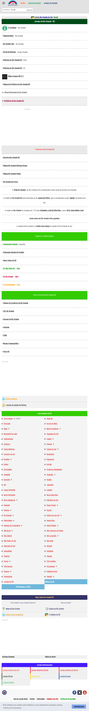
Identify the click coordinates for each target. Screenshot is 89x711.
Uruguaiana (51, 566)
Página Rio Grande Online (12, 174)
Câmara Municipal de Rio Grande (15, 92)
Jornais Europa (65, 676)
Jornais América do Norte (69, 670)
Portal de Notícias (9, 52)
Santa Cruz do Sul (53, 515)
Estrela (49, 464)
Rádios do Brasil (50, 657)
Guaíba (49, 480)
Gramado (50, 475)
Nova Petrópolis (9, 495)
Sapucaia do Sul (9, 546)
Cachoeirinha (8, 439)
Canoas (49, 444)
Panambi (7, 505)
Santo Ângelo (51, 526)
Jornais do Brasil (34, 3)
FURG (5, 335)
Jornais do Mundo (50, 3)
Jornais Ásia (35, 676)
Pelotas (6, 510)
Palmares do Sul (52, 500)
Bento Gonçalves (52, 429)
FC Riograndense (9, 285)
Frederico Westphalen (54, 470)
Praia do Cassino (20, 190)
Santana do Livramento (12, 526)
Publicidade (41, 699)
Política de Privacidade (68, 699)
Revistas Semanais (8, 657)
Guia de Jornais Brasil (21, 699)
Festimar (6, 327)
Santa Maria (8, 521)
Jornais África (8, 676)
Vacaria (6, 571)
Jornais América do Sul (11, 670)
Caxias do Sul (51, 449)
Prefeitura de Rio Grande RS (14, 101)
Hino (18, 268)
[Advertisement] (44, 125)
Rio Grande (7, 515)
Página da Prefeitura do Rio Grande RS (16, 84)
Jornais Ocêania (8, 682)
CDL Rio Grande (8, 311)
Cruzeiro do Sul (9, 454)
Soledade (50, 551)
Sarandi (49, 546)
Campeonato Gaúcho (10, 244)
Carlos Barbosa (9, 449)
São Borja (7, 531)
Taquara (7, 556)
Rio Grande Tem (8, 44)
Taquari (49, 556)
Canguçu (7, 444)
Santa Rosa (51, 521)
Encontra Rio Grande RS (11, 158)
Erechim (6, 459)
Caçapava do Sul (52, 434)
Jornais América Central (39, 670)
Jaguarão (50, 485)
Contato (32, 699)
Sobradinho (8, 551)
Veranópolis (8, 577)
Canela (49, 439)
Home (23, 3)
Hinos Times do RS (9, 260)
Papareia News (8, 36)
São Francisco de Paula (55, 531)
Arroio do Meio (52, 424)
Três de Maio (51, 561)
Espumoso (50, 459)
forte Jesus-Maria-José (74, 210)
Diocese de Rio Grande (11, 319)
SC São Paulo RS (9, 268)
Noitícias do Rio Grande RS (12, 60)
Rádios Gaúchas (11, 399)
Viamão (49, 577)
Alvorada (7, 424)
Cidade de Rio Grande (56, 609)
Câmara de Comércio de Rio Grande (15, 303)
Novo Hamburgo (9, 500)
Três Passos (8, 566)
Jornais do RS (9, 582)
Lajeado (49, 490)
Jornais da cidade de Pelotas (16, 405)
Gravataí (7, 480)
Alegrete (50, 419)
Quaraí (49, 510)
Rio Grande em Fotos (10, 182)
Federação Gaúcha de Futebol (13, 252)
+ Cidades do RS (54, 615)
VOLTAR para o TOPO (23, 587)
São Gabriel (8, 536)
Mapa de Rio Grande (13, 609)
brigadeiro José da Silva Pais (50, 210)
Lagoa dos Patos (44, 198)
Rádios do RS (49, 582)
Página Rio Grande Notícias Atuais (15, 166)
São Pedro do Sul (10, 541)
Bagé (5, 429)
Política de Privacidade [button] (12, 708)
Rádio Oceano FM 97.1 (16, 76)
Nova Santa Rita (52, 495)
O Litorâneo (12, 28)
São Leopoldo (51, 536)
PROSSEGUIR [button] (79, 706)
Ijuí (5, 485)
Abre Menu (3, 3)
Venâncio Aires (52, 571)
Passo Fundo (51, 505)
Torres (6, 561)
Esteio (6, 464)
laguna (72, 198)
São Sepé (50, 541)
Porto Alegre (8, 419)
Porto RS (6, 352)
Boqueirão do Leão (10, 434)
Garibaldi (7, 475)
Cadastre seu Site (52, 699)
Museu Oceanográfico (11, 344)
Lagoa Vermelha (9, 490)
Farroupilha (8, 470)
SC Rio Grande (8, 277)
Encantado (50, 454)
